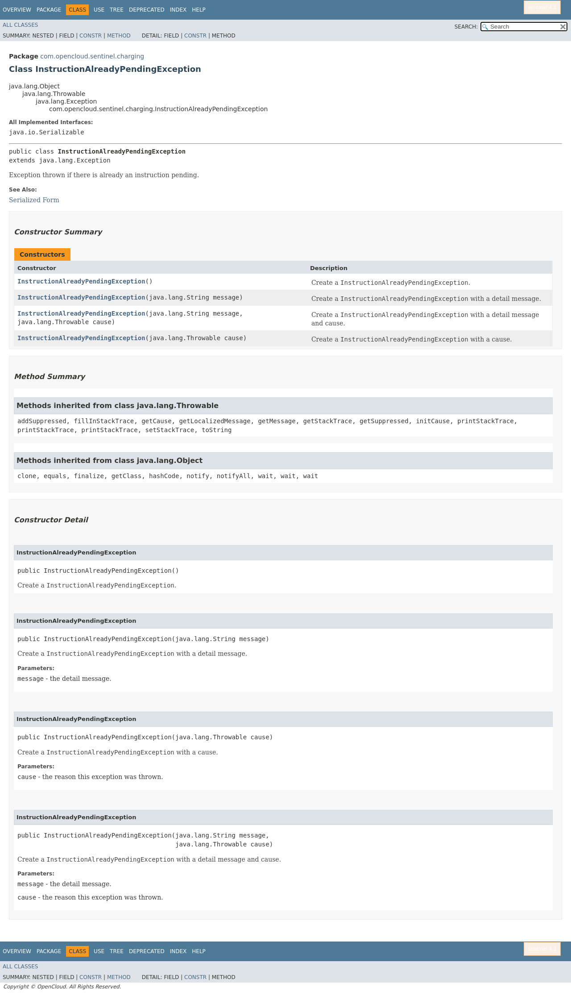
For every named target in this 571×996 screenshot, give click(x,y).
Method (119, 36)
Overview (17, 10)
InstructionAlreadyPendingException (81, 281)
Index (178, 10)
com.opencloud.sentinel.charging (92, 56)
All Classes (20, 25)
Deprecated (147, 10)
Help (199, 10)
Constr (90, 36)
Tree (117, 10)
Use (99, 10)
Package (49, 10)
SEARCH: (466, 27)
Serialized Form (34, 200)
